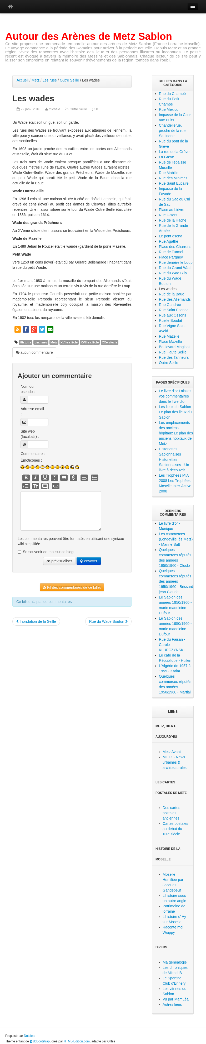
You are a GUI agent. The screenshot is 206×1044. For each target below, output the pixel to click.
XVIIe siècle (69, 342)
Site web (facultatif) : (30, 434)
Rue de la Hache (172, 220)
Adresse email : (32, 411)
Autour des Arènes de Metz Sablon (88, 36)
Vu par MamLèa (176, 999)
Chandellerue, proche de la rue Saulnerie (172, 130)
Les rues (50, 80)
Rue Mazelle (169, 336)
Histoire (25, 342)
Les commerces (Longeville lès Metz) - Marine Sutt (176, 539)
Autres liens (172, 1004)
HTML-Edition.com (77, 1041)
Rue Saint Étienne (174, 310)
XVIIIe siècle (90, 342)
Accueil (22, 80)
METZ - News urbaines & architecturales (175, 762)
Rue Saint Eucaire (174, 183)
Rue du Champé (172, 94)
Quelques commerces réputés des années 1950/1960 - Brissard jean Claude (176, 581)
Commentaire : (33, 454)
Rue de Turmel (171, 252)
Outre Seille (69, 80)
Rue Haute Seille (173, 352)
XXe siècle (109, 342)
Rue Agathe (168, 241)
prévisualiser (59, 561)
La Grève (166, 157)
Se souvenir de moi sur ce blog (48, 552)
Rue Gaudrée (170, 305)
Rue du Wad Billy (173, 273)
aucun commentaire (34, 352)
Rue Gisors (168, 215)
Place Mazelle (170, 341)
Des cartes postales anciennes (171, 813)
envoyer (88, 561)
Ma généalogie (175, 962)
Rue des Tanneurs (174, 357)
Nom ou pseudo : (28, 389)
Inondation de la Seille (36, 621)
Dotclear (30, 1036)
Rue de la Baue (171, 294)
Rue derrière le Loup (176, 262)
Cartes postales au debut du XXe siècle (175, 828)
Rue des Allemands (175, 299)
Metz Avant (172, 752)
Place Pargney (171, 257)
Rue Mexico (168, 109)
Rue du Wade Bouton (108, 621)
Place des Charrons (175, 247)
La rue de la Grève (174, 152)
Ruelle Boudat (170, 320)
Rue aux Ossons (172, 315)
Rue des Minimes (173, 178)
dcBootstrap (40, 1041)
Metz (35, 80)
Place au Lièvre (171, 210)
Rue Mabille (168, 173)
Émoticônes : (31, 460)
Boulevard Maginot (174, 347)
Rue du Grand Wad (174, 268)
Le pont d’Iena (170, 236)
